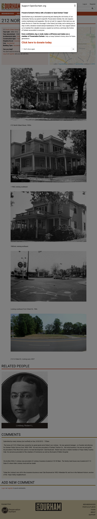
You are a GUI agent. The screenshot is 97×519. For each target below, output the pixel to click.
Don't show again (28, 49)
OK (73, 49)
